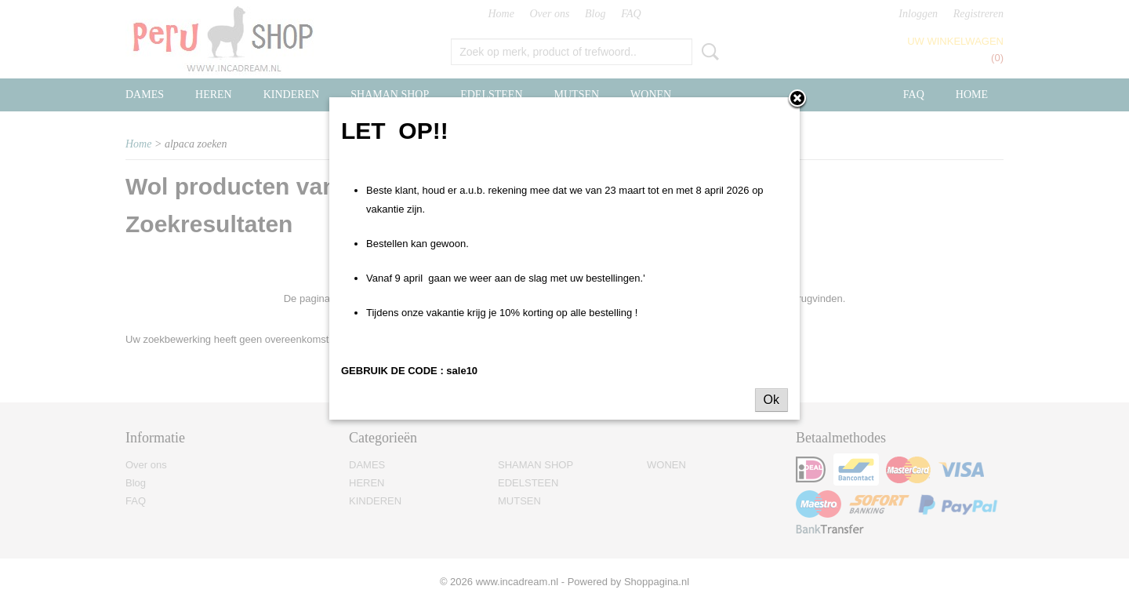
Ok (771, 399)
